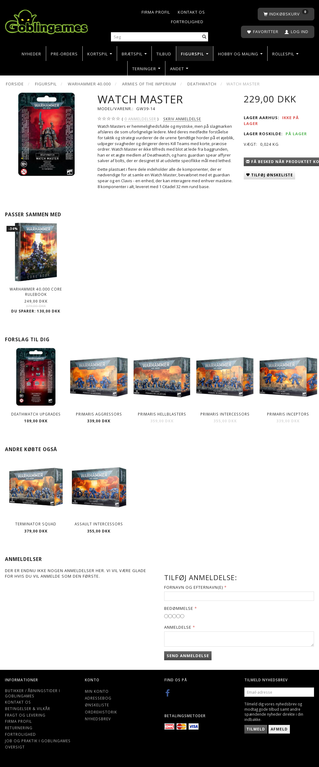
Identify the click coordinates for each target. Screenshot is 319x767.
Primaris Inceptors (288, 414)
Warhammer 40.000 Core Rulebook (36, 292)
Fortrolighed (187, 21)
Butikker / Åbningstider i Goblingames (32, 693)
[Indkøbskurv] (286, 14)
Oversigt (15, 746)
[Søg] (204, 37)
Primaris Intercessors (225, 414)
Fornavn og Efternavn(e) (193, 587)
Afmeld (279, 729)
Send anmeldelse (188, 655)
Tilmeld (256, 729)
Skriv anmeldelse (182, 118)
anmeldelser (140, 119)
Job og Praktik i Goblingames (38, 740)
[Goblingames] (46, 20)
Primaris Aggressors (99, 414)
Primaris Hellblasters (162, 414)
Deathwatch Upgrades (36, 414)
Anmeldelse (177, 627)
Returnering (19, 727)
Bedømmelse (178, 608)
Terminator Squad (35, 523)
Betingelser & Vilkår (27, 708)
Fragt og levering (25, 715)
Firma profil (156, 12)
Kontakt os (191, 12)
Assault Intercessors (99, 523)
